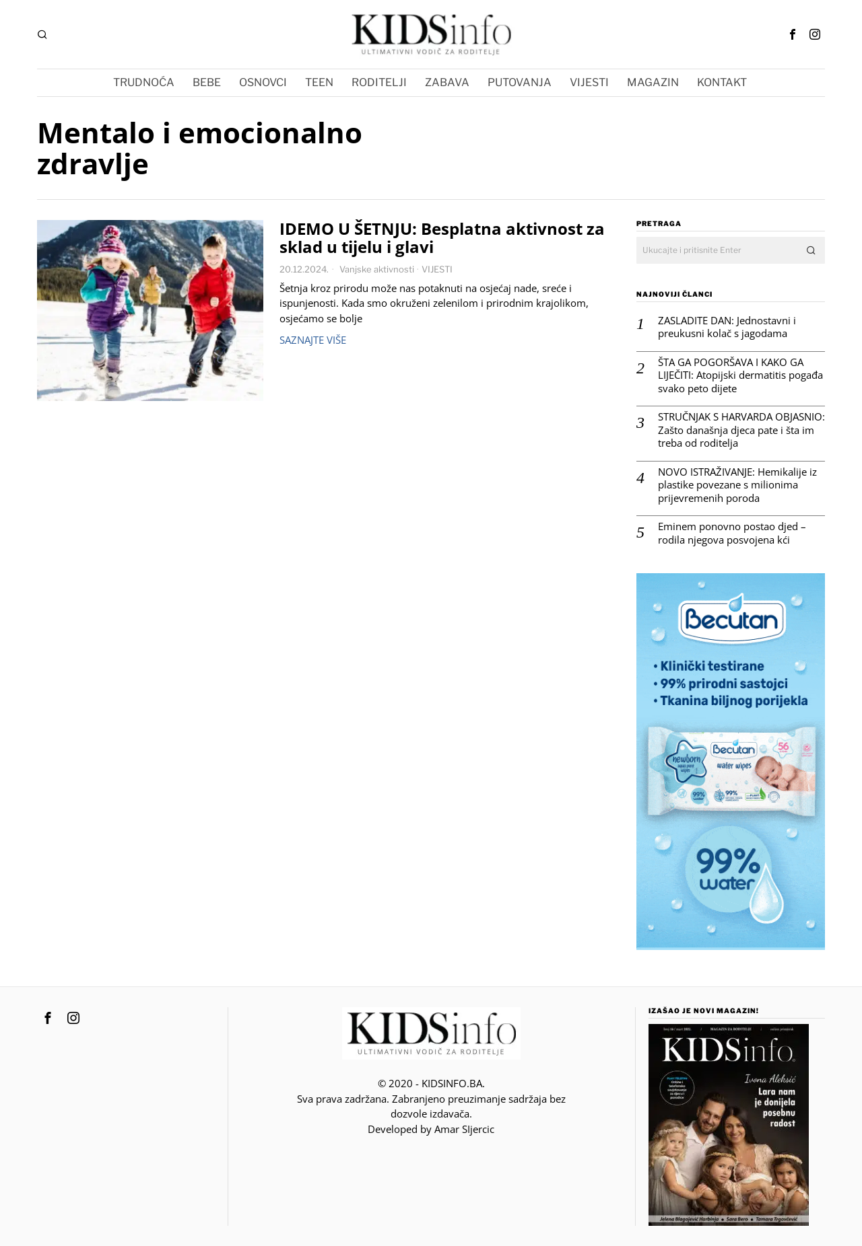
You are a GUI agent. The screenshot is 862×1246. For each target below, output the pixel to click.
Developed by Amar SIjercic (431, 1129)
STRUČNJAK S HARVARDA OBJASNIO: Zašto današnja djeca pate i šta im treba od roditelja (741, 429)
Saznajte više (312, 339)
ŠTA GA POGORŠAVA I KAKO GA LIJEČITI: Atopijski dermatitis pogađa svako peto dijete (740, 375)
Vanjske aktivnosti (376, 269)
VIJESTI (437, 269)
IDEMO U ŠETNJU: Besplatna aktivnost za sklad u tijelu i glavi (442, 238)
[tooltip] (793, 34)
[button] (811, 250)
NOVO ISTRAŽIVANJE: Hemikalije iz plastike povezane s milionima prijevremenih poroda (737, 485)
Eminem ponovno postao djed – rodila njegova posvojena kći (732, 533)
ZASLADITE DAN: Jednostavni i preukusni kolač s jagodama (727, 327)
